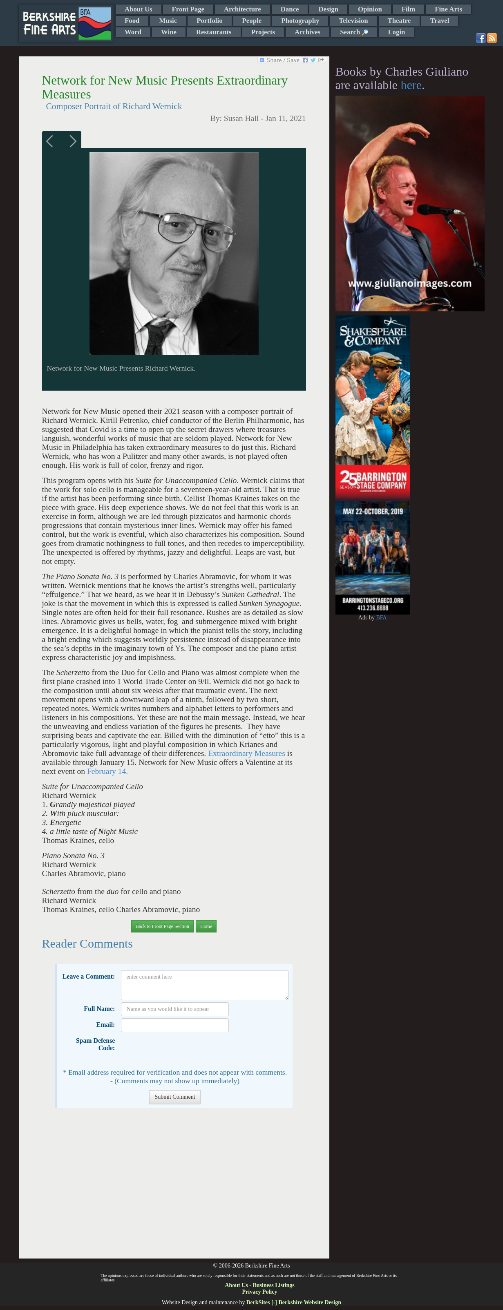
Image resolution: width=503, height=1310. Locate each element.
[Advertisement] (174, 1187)
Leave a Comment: (89, 976)
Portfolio (209, 21)
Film (409, 9)
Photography (300, 21)
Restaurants (214, 32)
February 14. (107, 771)
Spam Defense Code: (95, 1044)
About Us (138, 9)
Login (396, 32)
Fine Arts (448, 9)
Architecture (242, 9)
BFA (381, 618)
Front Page (188, 9)
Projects (263, 32)
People (252, 21)
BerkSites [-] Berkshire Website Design (293, 1302)
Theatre (399, 21)
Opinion (370, 9)
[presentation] (183, 1050)
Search (354, 32)
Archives (307, 32)
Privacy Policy (259, 1292)
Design (328, 9)
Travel (439, 21)
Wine (169, 32)
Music (168, 21)
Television (353, 21)
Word (133, 32)
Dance (290, 9)
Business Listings (273, 1285)
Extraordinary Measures (246, 753)
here (411, 85)
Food (132, 21)
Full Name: (99, 1008)
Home (206, 926)
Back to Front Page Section (162, 926)
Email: (105, 1024)
